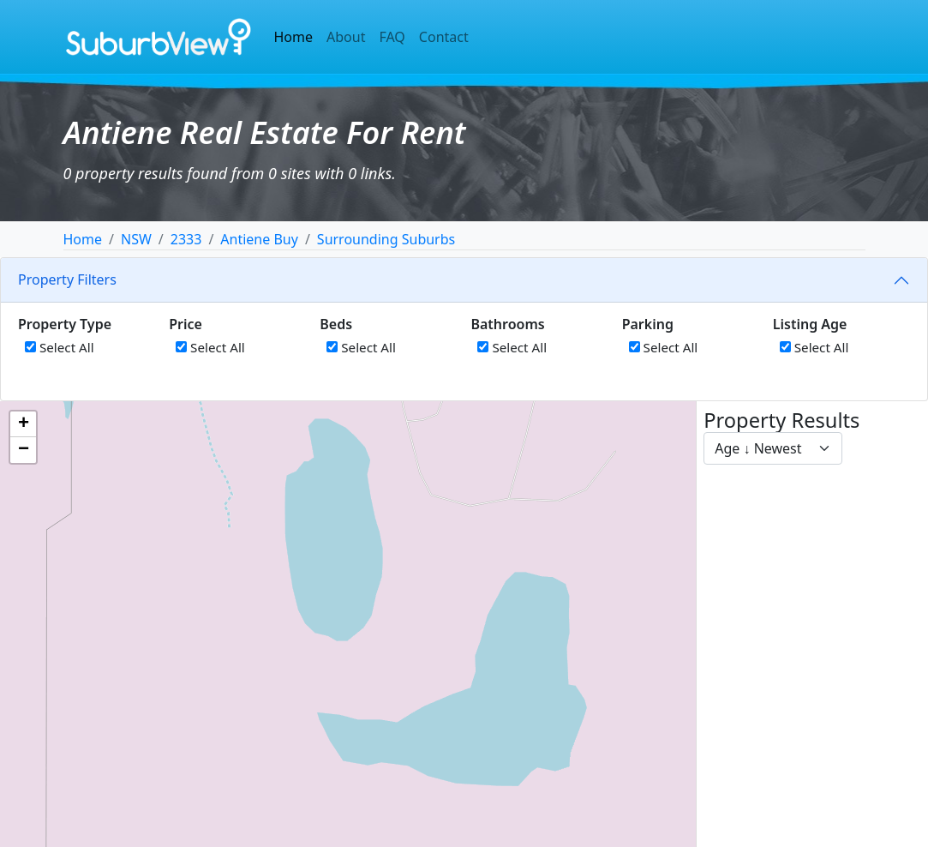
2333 (186, 239)
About (345, 36)
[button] (23, 424)
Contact (444, 36)
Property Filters (67, 279)
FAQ (391, 36)
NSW (136, 239)
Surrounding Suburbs (386, 239)
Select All (59, 347)
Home (294, 36)
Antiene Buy (259, 239)
